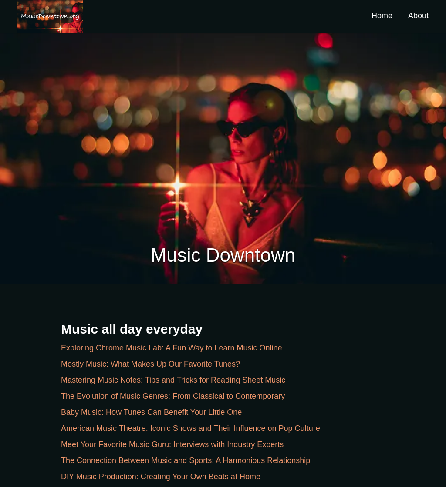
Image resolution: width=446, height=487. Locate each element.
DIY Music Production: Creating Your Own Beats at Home (160, 476)
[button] (50, 16)
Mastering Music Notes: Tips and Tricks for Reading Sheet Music (173, 380)
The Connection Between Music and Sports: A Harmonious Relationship (185, 460)
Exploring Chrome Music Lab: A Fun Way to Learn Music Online (171, 348)
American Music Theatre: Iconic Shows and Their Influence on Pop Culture (190, 428)
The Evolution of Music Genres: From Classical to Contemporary (173, 396)
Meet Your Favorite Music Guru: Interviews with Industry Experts (172, 444)
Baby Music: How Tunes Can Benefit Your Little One (151, 412)
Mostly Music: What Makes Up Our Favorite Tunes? (150, 364)
